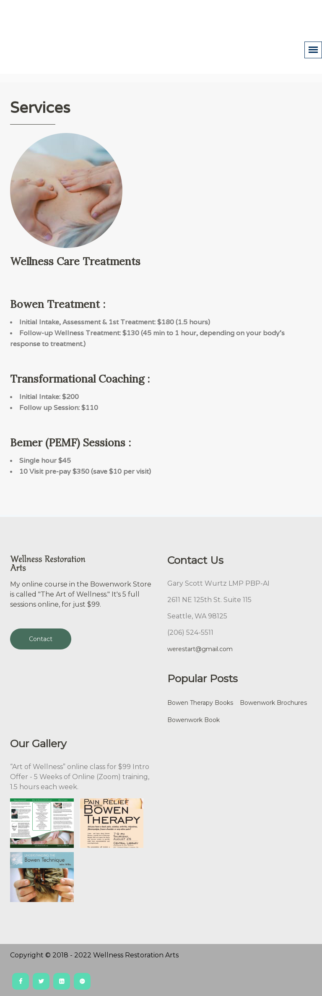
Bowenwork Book (193, 720)
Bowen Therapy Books (200, 703)
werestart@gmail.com (200, 649)
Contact (40, 639)
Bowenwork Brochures (273, 703)
